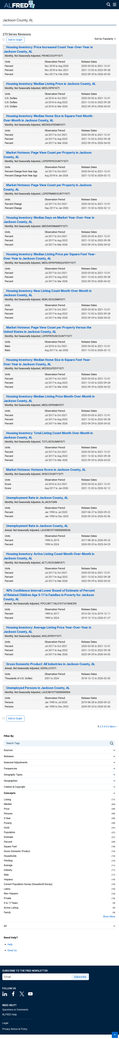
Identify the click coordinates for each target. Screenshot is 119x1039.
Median (8, 804)
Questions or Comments (15, 1009)
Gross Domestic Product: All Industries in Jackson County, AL (50, 664)
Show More (109, 916)
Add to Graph (15, 39)
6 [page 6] (108, 726)
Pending (8, 860)
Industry (8, 870)
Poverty (8, 823)
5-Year (7, 818)
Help (10, 944)
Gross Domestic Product (17, 851)
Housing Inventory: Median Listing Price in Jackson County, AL (51, 84)
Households (10, 856)
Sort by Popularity (104, 38)
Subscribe (80, 976)
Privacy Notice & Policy (14, 1029)
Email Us (12, 950)
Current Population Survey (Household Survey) (28, 884)
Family (7, 912)
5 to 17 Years (11, 903)
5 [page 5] (106, 726)
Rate (6, 874)
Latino (7, 888)
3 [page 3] (102, 726)
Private (7, 898)
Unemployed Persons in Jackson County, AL (38, 688)
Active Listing (11, 907)
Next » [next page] (113, 726)
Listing (7, 799)
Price (6, 808)
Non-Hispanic (11, 893)
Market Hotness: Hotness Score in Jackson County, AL (46, 470)
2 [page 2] (100, 726)
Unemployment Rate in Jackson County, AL (37, 498)
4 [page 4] (104, 726)
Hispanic (8, 879)
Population (9, 832)
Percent (8, 841)
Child (6, 827)
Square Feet (10, 846)
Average (8, 865)
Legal (5, 1023)
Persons (8, 813)
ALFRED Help (9, 1014)
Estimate (8, 837)
